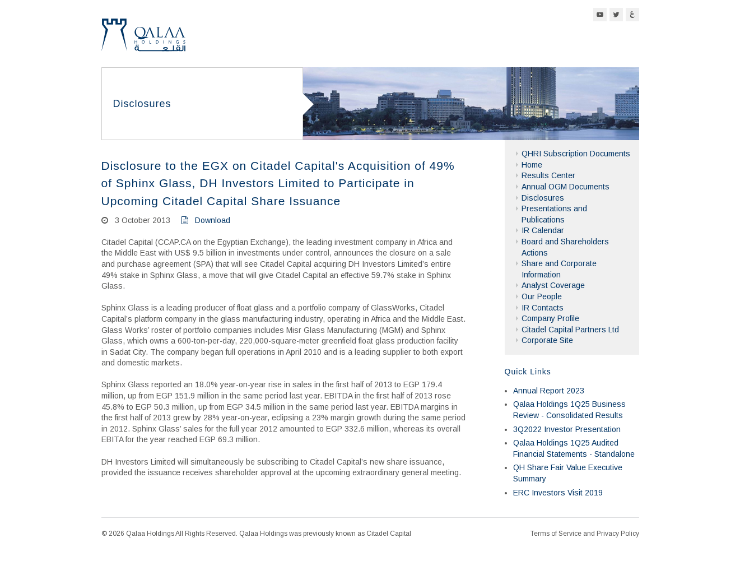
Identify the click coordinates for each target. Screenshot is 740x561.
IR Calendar (543, 230)
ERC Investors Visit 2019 (558, 492)
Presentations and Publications (554, 214)
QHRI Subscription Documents (576, 153)
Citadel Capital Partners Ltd (570, 329)
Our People (542, 296)
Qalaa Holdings (143, 39)
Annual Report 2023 (548, 390)
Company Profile (550, 318)
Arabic (632, 14)
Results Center (548, 175)
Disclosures (543, 197)
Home (532, 164)
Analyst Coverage (553, 285)
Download (205, 220)
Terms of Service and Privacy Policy (584, 533)
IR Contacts (543, 307)
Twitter (616, 14)
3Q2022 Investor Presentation (567, 429)
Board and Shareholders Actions (565, 247)
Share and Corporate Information (559, 269)
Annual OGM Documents (565, 186)
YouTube (600, 14)
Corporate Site (547, 340)
